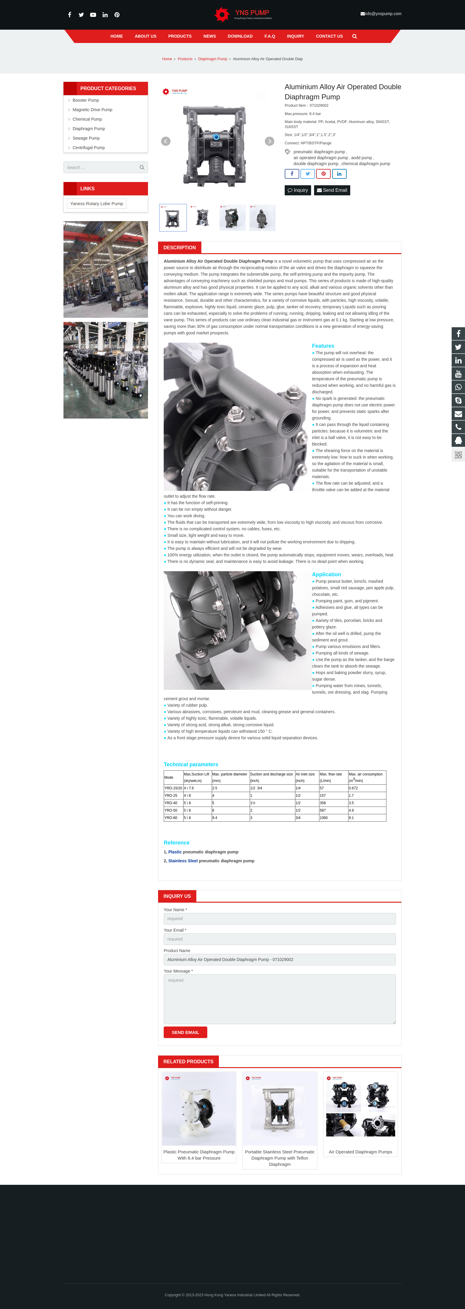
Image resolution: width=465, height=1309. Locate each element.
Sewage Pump (86, 138)
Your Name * (175, 909)
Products (185, 59)
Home (167, 59)
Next (269, 141)
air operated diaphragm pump (321, 157)
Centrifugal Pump (89, 147)
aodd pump (361, 157)
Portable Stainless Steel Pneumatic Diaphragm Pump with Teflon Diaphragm (279, 1158)
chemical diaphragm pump (366, 163)
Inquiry (298, 190)
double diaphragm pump (316, 163)
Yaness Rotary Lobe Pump (96, 203)
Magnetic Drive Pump (92, 109)
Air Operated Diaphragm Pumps (360, 1151)
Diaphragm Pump (212, 59)
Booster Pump (86, 100)
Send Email (332, 190)
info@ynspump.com (383, 13)
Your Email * (175, 930)
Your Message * (178, 971)
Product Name (177, 950)
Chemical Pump (87, 119)
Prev (166, 141)
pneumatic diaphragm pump (319, 151)
